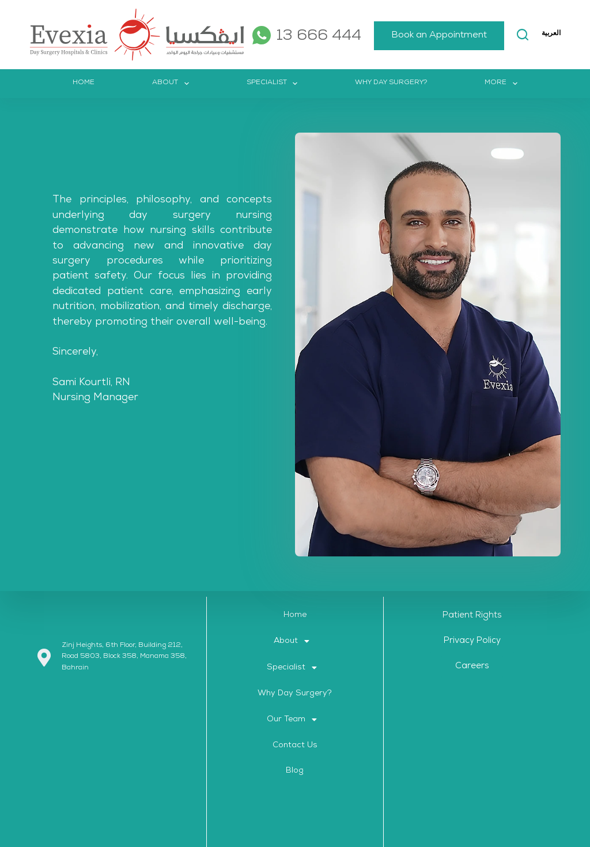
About (172, 84)
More (547, 35)
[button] (295, 641)
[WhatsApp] (259, 35)
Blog (295, 771)
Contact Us (295, 745)
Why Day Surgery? (391, 83)
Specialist (274, 84)
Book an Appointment (428, 35)
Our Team (295, 719)
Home (83, 83)
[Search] (512, 34)
